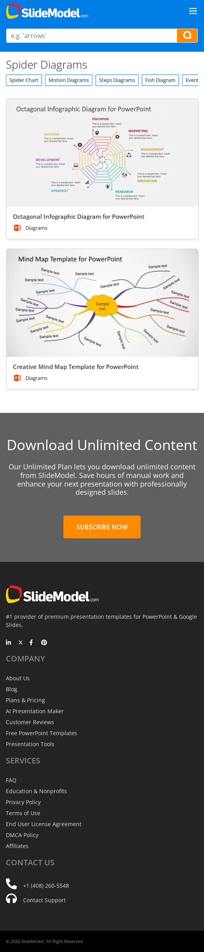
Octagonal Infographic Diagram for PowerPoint (78, 216)
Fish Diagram (160, 80)
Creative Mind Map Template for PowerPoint (76, 367)
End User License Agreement (43, 824)
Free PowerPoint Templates (41, 733)
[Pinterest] (44, 643)
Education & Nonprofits (36, 791)
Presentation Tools (30, 744)
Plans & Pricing (25, 700)
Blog (11, 689)
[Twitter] (20, 643)
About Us (18, 678)
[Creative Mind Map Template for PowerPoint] (102, 303)
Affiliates (17, 846)
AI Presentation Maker (35, 711)
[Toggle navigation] (193, 11)
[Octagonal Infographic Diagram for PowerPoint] (102, 153)
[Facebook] (32, 643)
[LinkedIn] (9, 643)
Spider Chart (23, 80)
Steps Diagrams (117, 80)
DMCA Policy (22, 835)
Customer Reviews (30, 722)
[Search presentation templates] (187, 36)
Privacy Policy (23, 802)
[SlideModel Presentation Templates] (47, 11)
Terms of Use (23, 813)
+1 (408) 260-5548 (46, 885)
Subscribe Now (102, 527)
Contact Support (44, 900)
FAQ (11, 780)
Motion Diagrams (69, 80)
